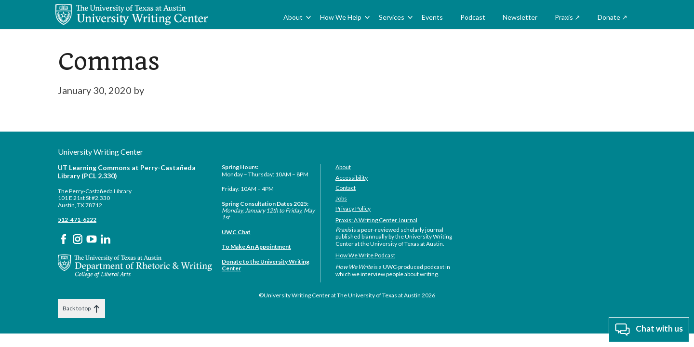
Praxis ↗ (567, 17)
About (293, 17)
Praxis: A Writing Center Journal (376, 220)
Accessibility (351, 177)
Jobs (341, 198)
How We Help (340, 17)
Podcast (472, 17)
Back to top (81, 309)
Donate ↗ (612, 17)
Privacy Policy (353, 208)
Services (391, 17)
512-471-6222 (77, 219)
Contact (345, 187)
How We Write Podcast (365, 255)
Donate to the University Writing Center (265, 265)
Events (432, 17)
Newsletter (520, 17)
